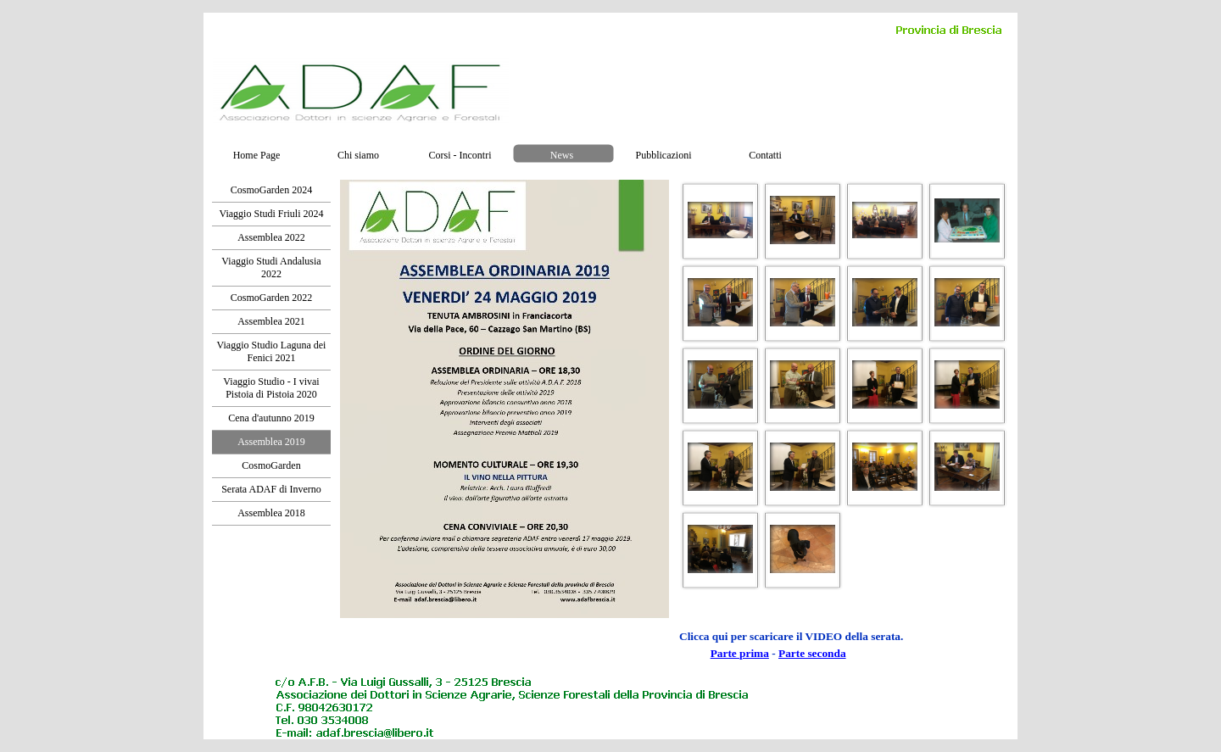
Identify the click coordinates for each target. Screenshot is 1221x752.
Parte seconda (812, 653)
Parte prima (740, 653)
